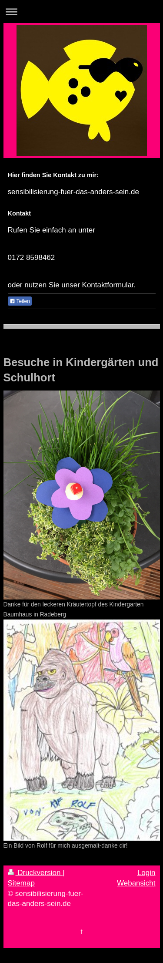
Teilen (20, 301)
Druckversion (35, 873)
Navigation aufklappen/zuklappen (81, 11)
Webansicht (136, 883)
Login (146, 873)
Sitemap (21, 883)
